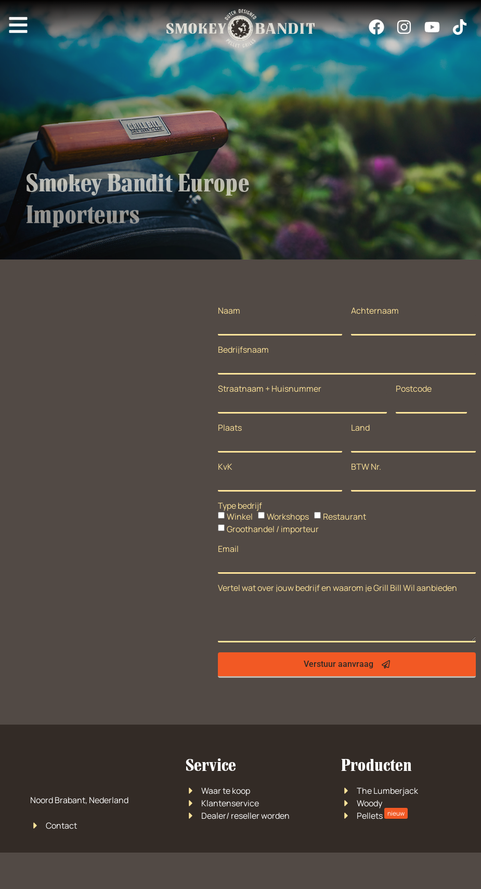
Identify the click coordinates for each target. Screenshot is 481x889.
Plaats (230, 427)
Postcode (414, 388)
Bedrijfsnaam (243, 349)
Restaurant (344, 516)
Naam (229, 310)
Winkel (240, 516)
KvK (225, 466)
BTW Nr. (366, 466)
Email (228, 549)
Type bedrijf (240, 505)
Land (360, 427)
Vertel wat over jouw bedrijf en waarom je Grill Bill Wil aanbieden (337, 588)
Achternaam (375, 310)
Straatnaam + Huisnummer (269, 388)
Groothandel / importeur (273, 529)
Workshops (288, 516)
